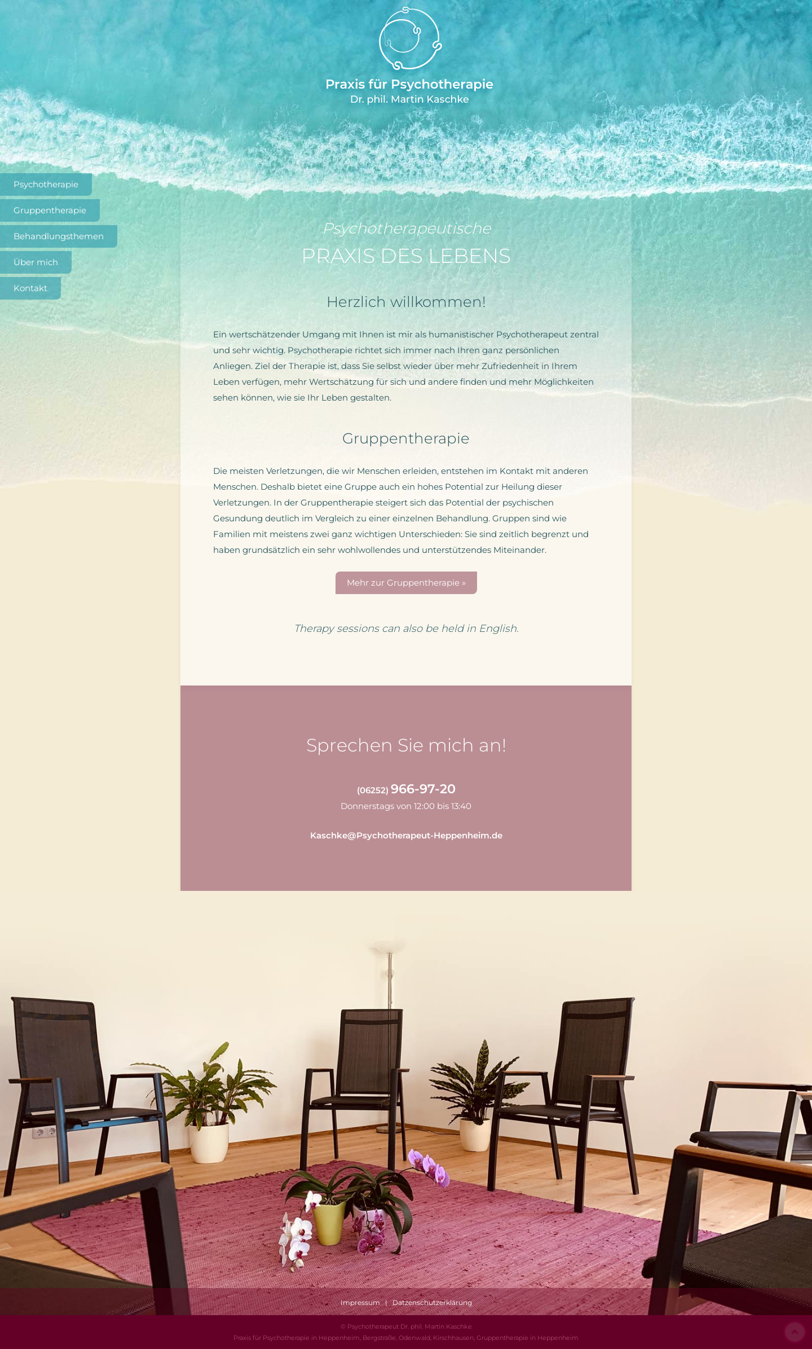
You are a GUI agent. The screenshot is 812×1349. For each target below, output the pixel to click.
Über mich (36, 262)
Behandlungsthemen (59, 236)
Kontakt (30, 288)
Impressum (360, 1302)
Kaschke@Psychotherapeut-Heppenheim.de (406, 835)
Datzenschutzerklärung (432, 1302)
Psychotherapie (46, 184)
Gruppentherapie (50, 210)
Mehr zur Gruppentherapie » (406, 582)
